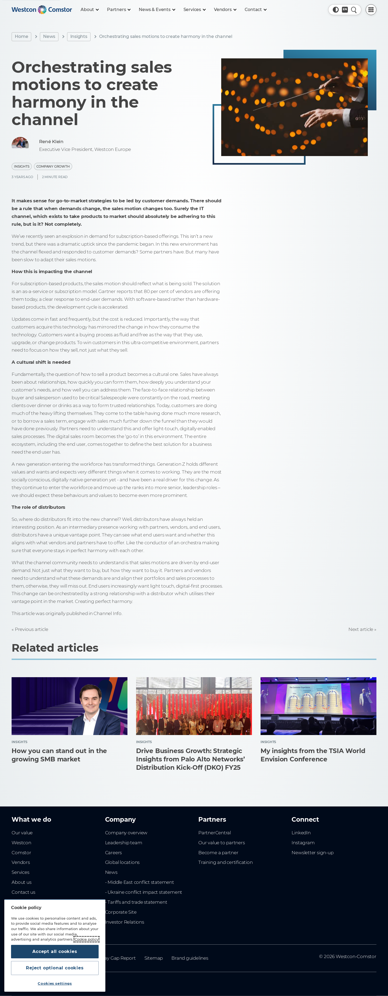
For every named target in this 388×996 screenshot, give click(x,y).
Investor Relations (124, 922)
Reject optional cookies (55, 967)
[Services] (194, 9)
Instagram (303, 842)
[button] (336, 10)
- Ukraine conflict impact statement (143, 892)
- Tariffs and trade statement (136, 902)
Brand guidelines (189, 958)
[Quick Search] (354, 10)
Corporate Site (121, 912)
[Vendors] (225, 9)
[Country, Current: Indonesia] (345, 10)
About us (21, 882)
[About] (89, 9)
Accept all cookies (54, 951)
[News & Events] (157, 9)
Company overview (126, 832)
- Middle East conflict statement (139, 882)
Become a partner (218, 852)
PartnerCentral (214, 832)
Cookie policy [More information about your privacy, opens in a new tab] (86, 939)
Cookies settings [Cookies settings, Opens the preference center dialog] (55, 983)
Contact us (23, 892)
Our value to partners (221, 842)
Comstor (21, 852)
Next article (360, 629)
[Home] (42, 9)
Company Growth (53, 166)
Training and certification (225, 862)
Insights (78, 36)
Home (21, 36)
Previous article (31, 629)
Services (20, 872)
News (49, 36)
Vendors (21, 862)
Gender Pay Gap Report (110, 958)
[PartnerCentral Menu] (371, 9)
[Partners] (118, 9)
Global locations (122, 862)
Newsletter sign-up (312, 852)
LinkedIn (301, 832)
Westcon (21, 842)
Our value (22, 832)
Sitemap (153, 958)
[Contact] (255, 9)
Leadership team (123, 842)
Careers (113, 852)
